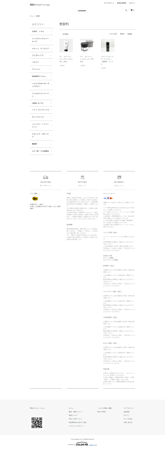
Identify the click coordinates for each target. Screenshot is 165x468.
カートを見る (129, 438)
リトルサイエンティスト (39, 104)
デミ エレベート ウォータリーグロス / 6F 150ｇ (66, 60)
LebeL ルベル (37, 112)
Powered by (82, 463)
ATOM (108, 431)
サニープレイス (38, 130)
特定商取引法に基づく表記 (84, 441)
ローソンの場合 (108, 277)
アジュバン (36, 76)
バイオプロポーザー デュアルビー (39, 93)
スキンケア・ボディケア (39, 150)
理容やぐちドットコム (45, 5)
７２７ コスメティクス (40, 121)
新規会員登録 (121, 4)
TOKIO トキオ (38, 33)
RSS (103, 431)
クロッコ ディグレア (39, 53)
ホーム (32, 17)
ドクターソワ (37, 62)
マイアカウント (109, 4)
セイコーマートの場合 (110, 279)
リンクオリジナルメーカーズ (39, 42)
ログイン (132, 4)
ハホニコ (36, 69)
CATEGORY (82, 12)
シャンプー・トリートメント (39, 139)
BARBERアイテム (39, 84)
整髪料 (38, 17)
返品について (79, 434)
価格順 (122, 35)
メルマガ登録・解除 (108, 427)
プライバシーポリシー (82, 445)
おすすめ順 (113, 35)
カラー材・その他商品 (39, 168)
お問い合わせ (129, 441)
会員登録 (128, 431)
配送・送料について (81, 431)
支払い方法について (81, 438)
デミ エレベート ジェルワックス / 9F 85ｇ (87, 60)
